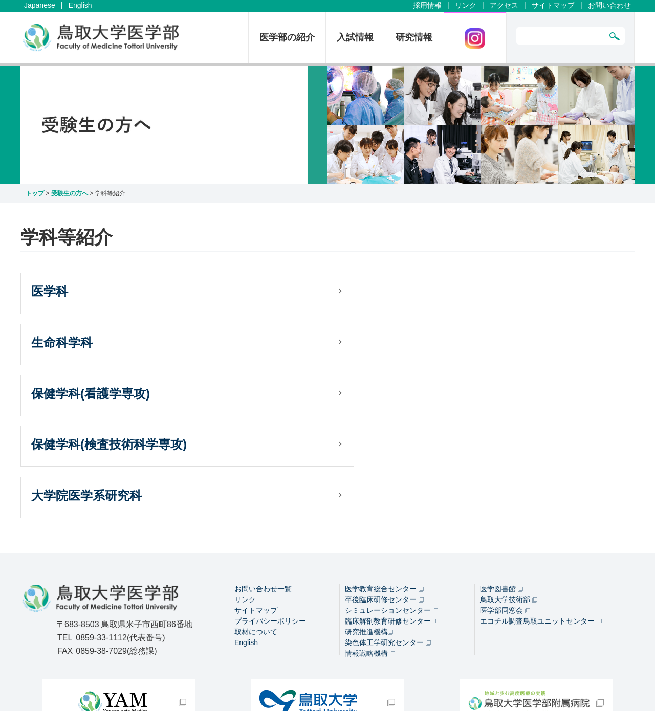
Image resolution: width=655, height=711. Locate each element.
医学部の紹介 (287, 37)
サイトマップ (553, 5)
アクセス (504, 5)
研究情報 (414, 37)
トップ (35, 193)
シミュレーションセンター (391, 495)
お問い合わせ (609, 5)
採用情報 (427, 5)
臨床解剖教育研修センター (390, 506)
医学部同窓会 (505, 495)
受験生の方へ (69, 193)
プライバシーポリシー (270, 506)
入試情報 (355, 37)
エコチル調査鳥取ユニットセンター (541, 506)
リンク (465, 5)
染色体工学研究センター (388, 527)
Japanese (39, 5)
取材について (255, 517)
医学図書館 (501, 474)
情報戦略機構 (370, 538)
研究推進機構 (369, 517)
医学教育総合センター (384, 474)
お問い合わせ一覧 (263, 474)
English (80, 5)
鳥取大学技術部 (508, 484)
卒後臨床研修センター (384, 484)
